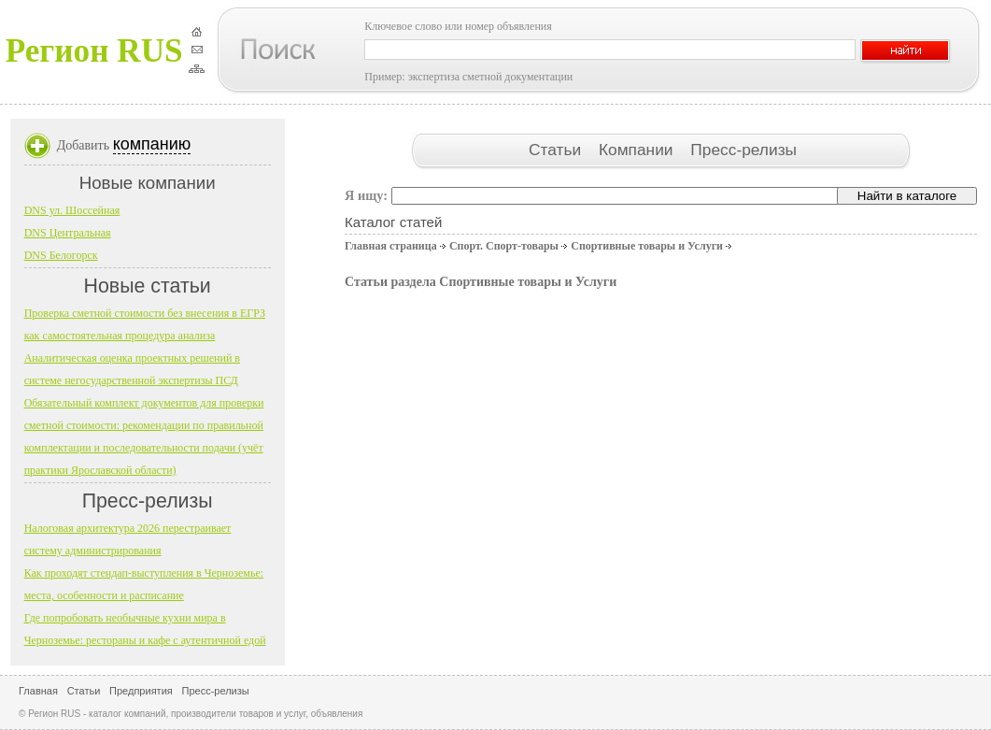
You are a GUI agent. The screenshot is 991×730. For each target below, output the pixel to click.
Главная (38, 690)
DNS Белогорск (61, 255)
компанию (152, 144)
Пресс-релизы (743, 149)
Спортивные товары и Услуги (647, 245)
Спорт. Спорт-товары (504, 245)
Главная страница (391, 245)
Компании (638, 149)
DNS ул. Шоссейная (72, 210)
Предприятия (141, 690)
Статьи (557, 149)
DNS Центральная (67, 232)
